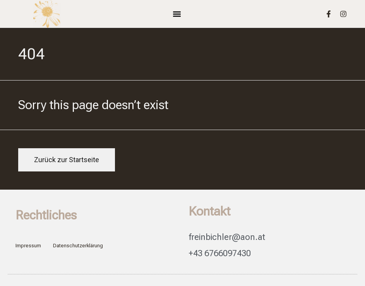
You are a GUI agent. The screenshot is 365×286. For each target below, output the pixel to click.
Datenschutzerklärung (78, 245)
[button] (176, 14)
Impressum (28, 245)
